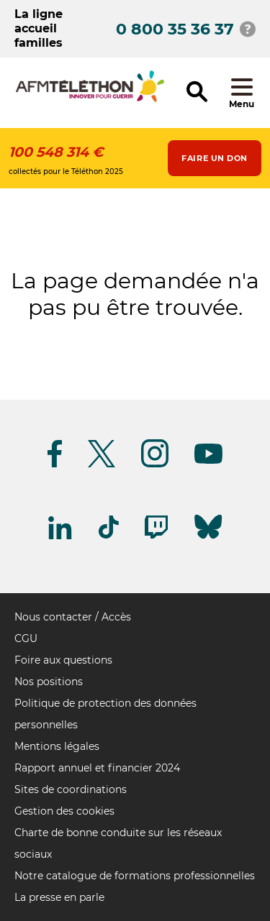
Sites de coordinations (70, 789)
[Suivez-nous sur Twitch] (156, 536)
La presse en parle (59, 897)
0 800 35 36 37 (175, 29)
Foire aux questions (63, 660)
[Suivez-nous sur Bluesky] (208, 539)
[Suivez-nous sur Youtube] (208, 461)
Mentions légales (56, 746)
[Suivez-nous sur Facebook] (55, 464)
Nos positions (48, 681)
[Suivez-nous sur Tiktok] (109, 536)
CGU (25, 638)
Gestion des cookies (64, 811)
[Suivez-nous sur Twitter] (101, 464)
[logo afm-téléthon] (90, 99)
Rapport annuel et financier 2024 (97, 767)
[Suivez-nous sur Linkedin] (60, 536)
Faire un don (214, 158)
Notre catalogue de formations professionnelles (134, 875)
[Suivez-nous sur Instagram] (154, 464)
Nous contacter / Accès (72, 616)
